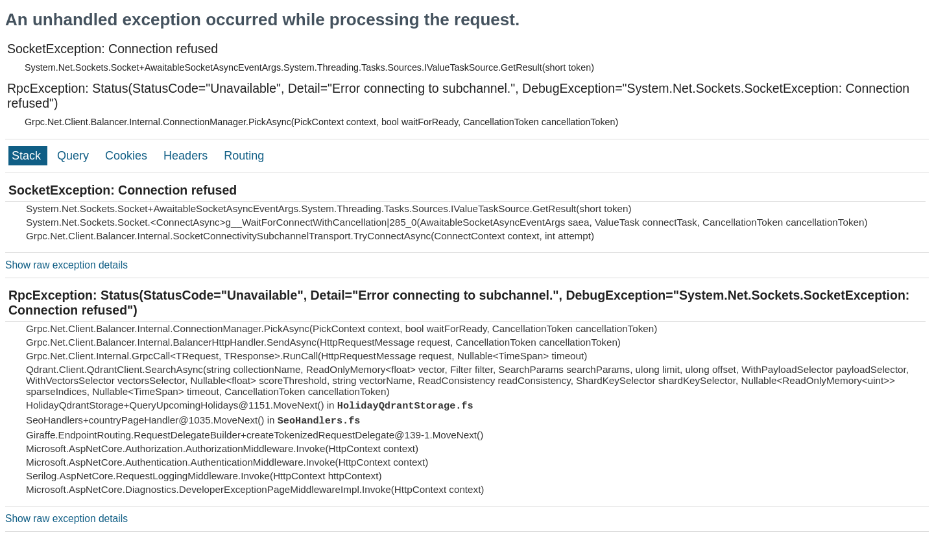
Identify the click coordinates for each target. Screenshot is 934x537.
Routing (244, 155)
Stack (28, 155)
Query (74, 155)
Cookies (127, 155)
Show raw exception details (66, 264)
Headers (187, 155)
